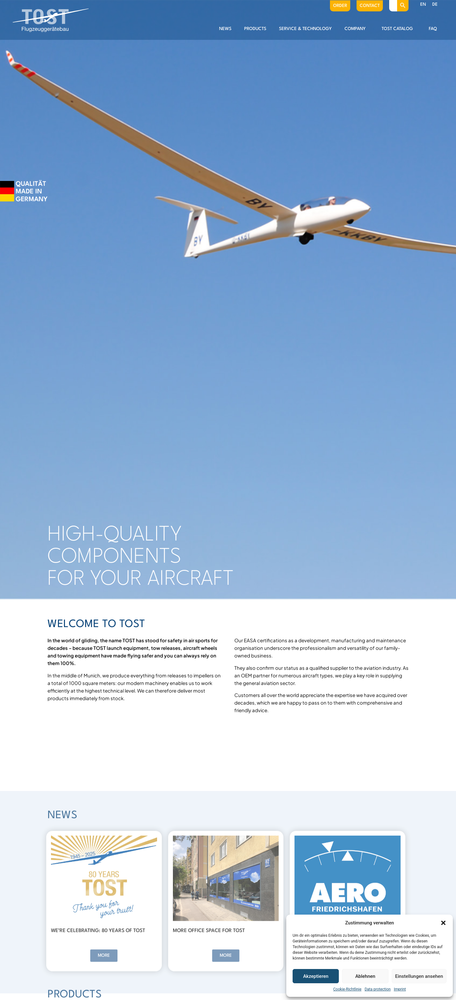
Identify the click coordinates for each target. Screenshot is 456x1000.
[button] (443, 923)
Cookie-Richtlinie (347, 989)
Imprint (400, 989)
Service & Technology (305, 29)
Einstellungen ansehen (419, 976)
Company (357, 29)
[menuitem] (423, 5)
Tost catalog (399, 29)
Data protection (377, 989)
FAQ (433, 29)
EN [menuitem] (423, 4)
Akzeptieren (315, 976)
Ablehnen (365, 976)
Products (255, 29)
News (225, 29)
